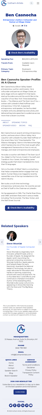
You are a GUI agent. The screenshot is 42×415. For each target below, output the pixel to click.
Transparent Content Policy (30, 374)
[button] (22, 53)
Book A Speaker (11, 376)
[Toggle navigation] (38, 3)
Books (22, 126)
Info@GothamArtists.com (21, 355)
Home (11, 363)
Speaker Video (9, 126)
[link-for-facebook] (14, 405)
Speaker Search (11, 371)
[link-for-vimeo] (26, 405)
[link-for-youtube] (30, 405)
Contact (11, 368)
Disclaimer (31, 368)
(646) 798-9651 (21, 348)
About (6, 122)
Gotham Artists (15, 3)
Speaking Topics (19, 122)
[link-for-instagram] (18, 405)
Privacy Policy (30, 370)
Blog (11, 373)
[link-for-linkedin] (22, 405)
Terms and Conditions (31, 365)
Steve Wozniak (14, 243)
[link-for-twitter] (10, 405)
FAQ (30, 126)
